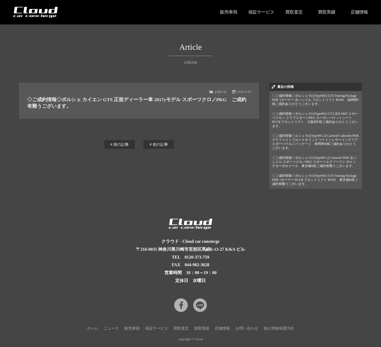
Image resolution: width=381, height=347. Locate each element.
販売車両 (228, 12)
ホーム (92, 328)
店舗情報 (359, 12)
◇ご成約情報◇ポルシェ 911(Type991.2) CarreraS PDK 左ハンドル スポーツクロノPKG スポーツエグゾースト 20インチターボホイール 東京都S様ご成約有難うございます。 (314, 162)
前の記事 (119, 144)
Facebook (181, 305)
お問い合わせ (246, 328)
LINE (200, 305)
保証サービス (261, 12)
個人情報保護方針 (279, 328)
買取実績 (326, 12)
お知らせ (221, 91)
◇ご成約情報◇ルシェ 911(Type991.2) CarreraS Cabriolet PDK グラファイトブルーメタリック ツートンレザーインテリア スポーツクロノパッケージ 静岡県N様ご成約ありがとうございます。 (315, 142)
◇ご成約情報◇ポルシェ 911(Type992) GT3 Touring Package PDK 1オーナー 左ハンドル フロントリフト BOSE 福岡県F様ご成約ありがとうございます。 (315, 100)
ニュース (111, 328)
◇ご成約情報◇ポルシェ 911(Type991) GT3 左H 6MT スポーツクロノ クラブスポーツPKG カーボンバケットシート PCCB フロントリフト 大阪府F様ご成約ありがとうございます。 (315, 120)
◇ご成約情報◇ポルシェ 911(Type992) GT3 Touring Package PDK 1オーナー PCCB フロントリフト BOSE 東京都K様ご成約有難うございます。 (315, 180)
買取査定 (294, 12)
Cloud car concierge (35, 12)
